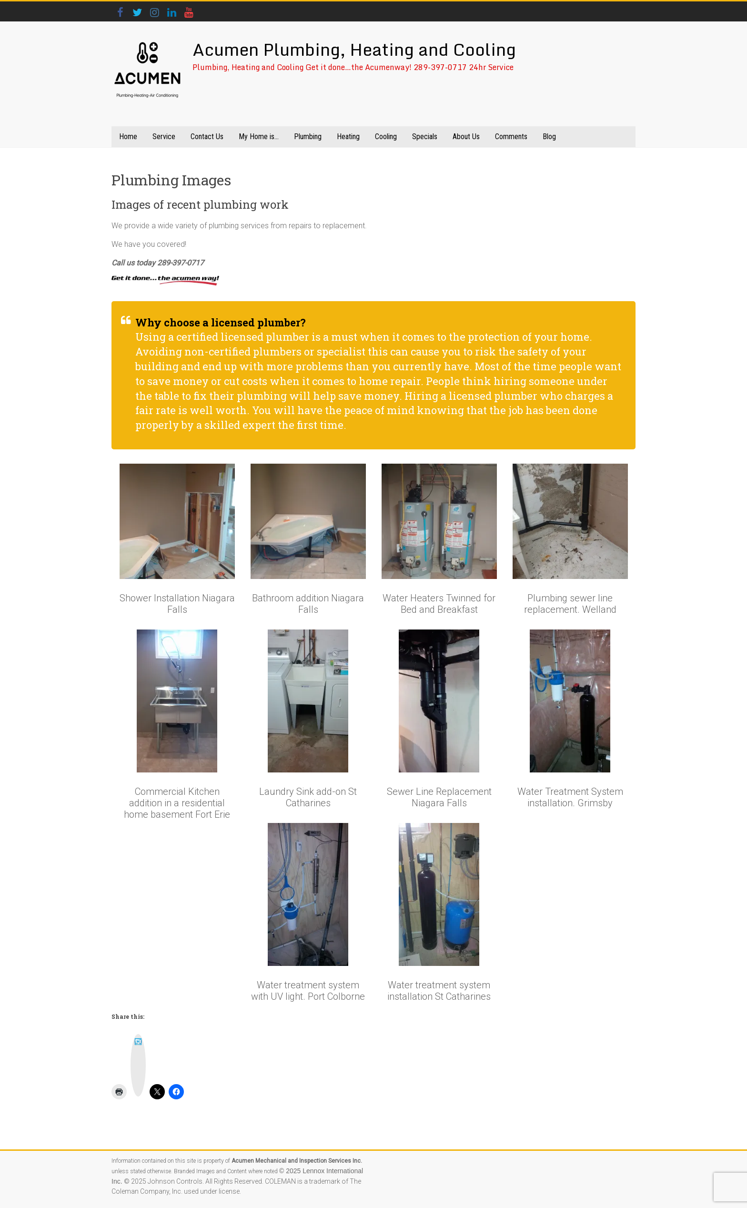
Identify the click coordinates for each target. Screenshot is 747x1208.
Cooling (386, 136)
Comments (511, 136)
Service (163, 136)
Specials (424, 136)
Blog (549, 136)
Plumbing (308, 136)
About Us (466, 136)
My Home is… (259, 136)
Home (128, 136)
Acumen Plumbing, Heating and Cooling (354, 49)
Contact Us (207, 136)
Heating (348, 136)
